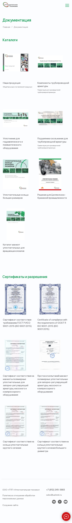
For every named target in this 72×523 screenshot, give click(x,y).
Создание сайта (10, 505)
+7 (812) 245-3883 (55, 490)
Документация (21, 27)
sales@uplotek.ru (54, 495)
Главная (6, 27)
